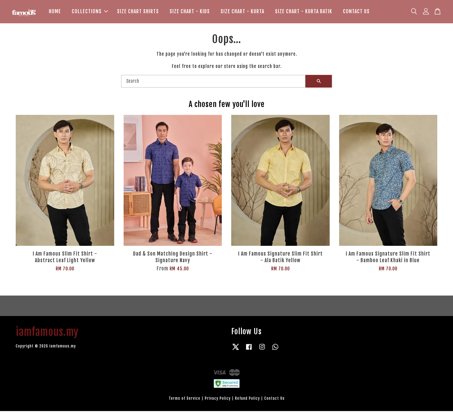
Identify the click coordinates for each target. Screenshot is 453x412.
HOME (55, 12)
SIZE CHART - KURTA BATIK (303, 12)
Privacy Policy (218, 399)
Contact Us (274, 399)
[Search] (213, 82)
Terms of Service (184, 399)
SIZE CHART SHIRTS (138, 12)
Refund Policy (247, 399)
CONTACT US (356, 12)
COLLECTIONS (90, 12)
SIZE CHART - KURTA (242, 12)
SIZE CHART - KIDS (190, 12)
